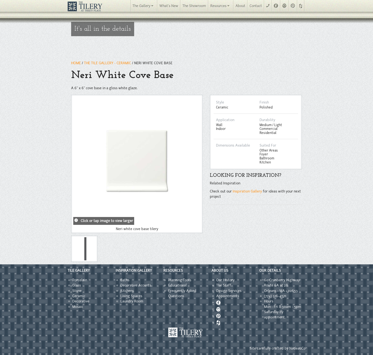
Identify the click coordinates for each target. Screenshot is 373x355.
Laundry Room (131, 301)
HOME (76, 63)
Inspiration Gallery (247, 191)
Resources (218, 6)
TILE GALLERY (79, 270)
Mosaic (77, 307)
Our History (225, 280)
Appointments (227, 296)
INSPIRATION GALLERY (134, 270)
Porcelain (79, 280)
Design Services (228, 291)
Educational (177, 285)
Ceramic (78, 296)
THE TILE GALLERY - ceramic (107, 63)
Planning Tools (179, 280)
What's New (168, 6)
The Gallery (141, 6)
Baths (124, 280)
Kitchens (127, 291)
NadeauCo (297, 348)
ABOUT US (219, 270)
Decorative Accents (135, 285)
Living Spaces (131, 296)
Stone (77, 291)
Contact (256, 6)
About (240, 6)
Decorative (80, 301)
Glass (76, 285)
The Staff (223, 285)
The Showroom (194, 6)
